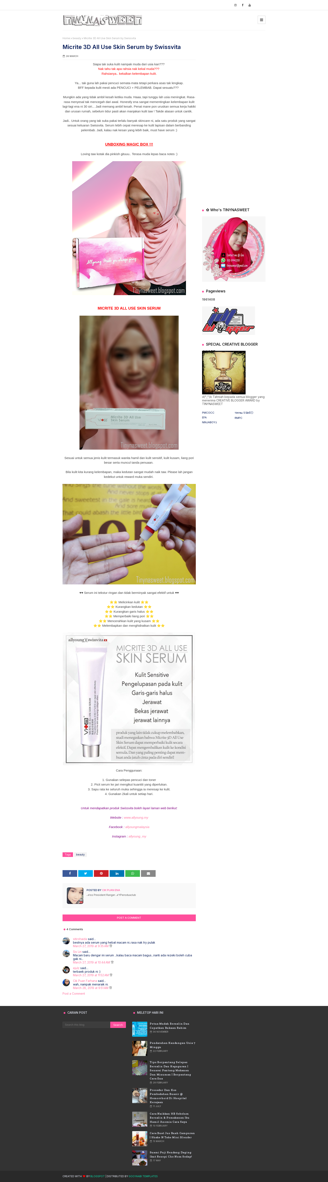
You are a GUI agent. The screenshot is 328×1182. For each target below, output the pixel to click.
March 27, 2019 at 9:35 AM (91, 946)
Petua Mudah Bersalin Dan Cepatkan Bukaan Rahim (169, 1025)
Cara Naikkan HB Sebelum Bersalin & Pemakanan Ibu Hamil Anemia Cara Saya (169, 1117)
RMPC (238, 417)
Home (66, 38)
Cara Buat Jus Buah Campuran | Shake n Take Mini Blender (172, 1135)
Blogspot (97, 1176)
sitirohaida (80, 939)
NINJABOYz (209, 422)
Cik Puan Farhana (85, 981)
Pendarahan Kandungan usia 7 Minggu (172, 1045)
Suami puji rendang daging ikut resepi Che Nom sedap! (171, 1154)
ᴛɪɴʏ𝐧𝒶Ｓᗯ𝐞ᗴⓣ (244, 412)
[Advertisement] (233, 63)
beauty (77, 38)
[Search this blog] (86, 1025)
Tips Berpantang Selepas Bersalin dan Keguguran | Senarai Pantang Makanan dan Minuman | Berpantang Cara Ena (170, 1070)
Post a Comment (74, 993)
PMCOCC (208, 412)
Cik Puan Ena (110, 890)
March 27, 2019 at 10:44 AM (92, 962)
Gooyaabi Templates (143, 1176)
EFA (204, 417)
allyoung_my (137, 836)
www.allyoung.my (136, 817)
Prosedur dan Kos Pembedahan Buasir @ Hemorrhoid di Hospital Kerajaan (168, 1096)
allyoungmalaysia (137, 827)
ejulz (76, 968)
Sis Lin (77, 951)
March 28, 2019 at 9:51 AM (91, 988)
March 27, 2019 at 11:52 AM (91, 975)
